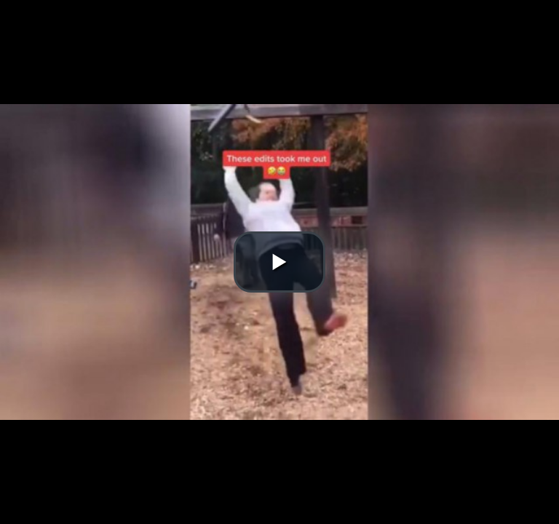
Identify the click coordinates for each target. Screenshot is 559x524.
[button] (279, 262)
